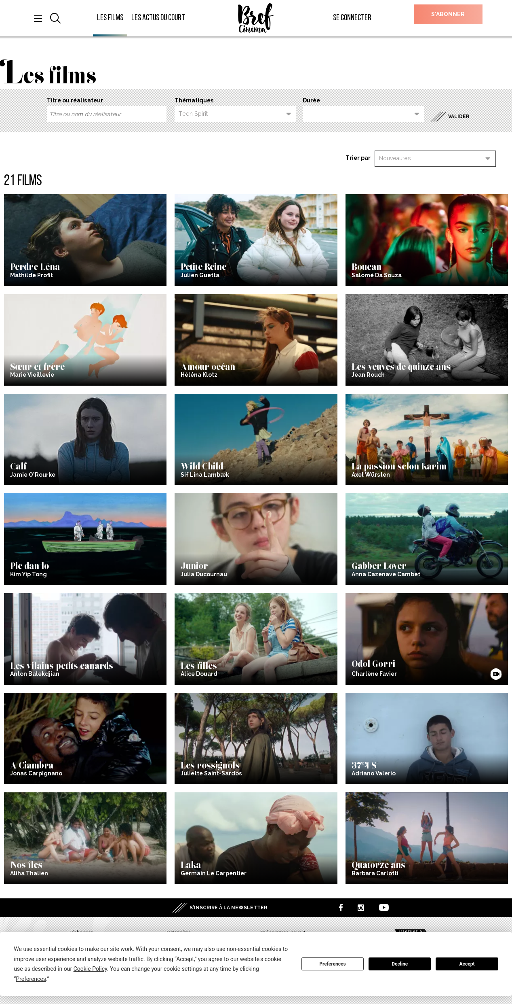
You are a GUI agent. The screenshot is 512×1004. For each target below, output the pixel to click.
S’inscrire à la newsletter (228, 908)
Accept (467, 964)
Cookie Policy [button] (90, 969)
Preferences (332, 964)
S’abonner (448, 14)
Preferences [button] (31, 979)
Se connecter (352, 18)
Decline (400, 964)
